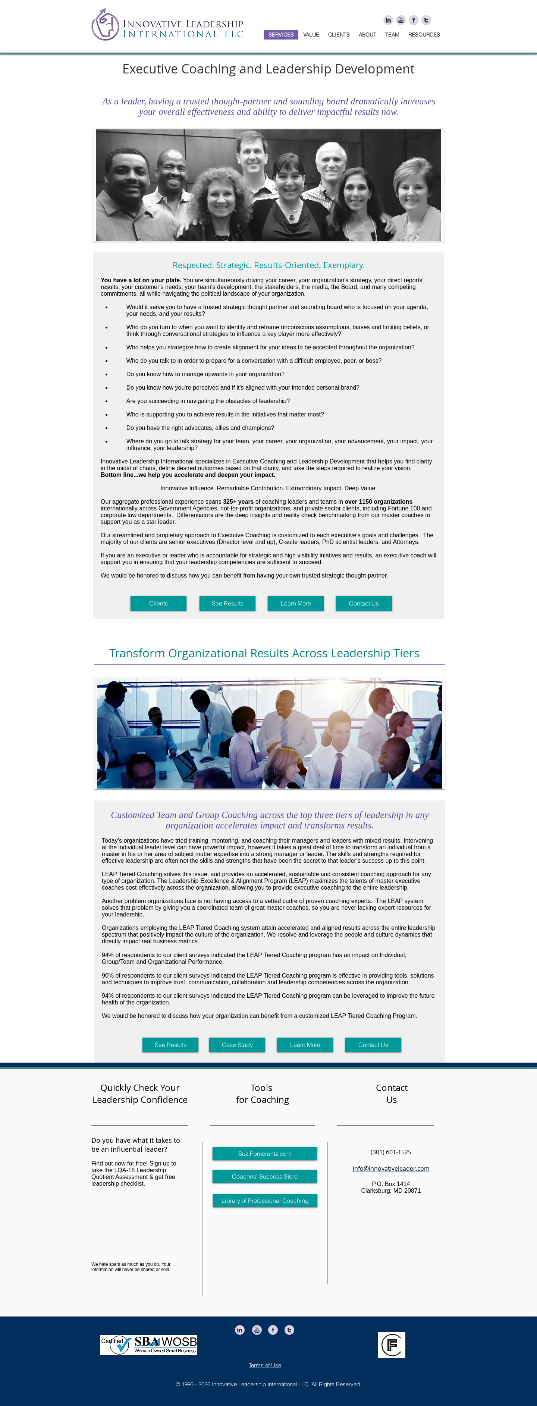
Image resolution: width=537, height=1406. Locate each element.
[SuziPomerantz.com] (265, 1153)
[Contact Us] (364, 603)
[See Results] (227, 603)
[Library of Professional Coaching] (265, 1200)
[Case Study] (237, 1045)
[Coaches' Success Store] (265, 1176)
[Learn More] (296, 603)
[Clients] (158, 603)
